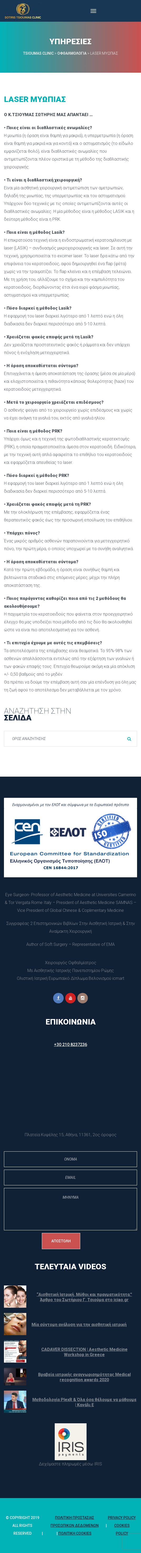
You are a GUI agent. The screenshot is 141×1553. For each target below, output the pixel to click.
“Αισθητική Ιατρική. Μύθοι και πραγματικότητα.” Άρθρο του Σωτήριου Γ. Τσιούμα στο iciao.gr (84, 1297)
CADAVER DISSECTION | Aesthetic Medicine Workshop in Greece (84, 1352)
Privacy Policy (122, 1518)
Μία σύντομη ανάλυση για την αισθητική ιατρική (79, 1324)
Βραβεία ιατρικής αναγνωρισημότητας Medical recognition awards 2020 (84, 1377)
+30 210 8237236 (70, 1044)
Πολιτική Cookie (75, 1533)
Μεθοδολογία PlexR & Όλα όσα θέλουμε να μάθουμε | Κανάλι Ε (84, 1402)
